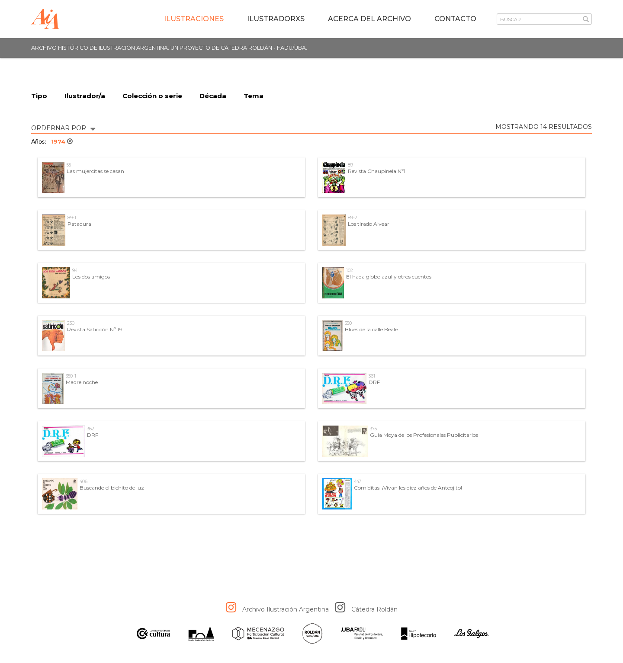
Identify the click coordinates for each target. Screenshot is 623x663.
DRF (374, 382)
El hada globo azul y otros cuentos (388, 276)
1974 (62, 141)
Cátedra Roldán (374, 609)
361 (372, 376)
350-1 (71, 376)
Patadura (79, 224)
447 (357, 481)
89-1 (71, 218)
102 (349, 270)
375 (373, 429)
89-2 (352, 218)
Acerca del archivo (369, 19)
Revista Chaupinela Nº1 (376, 171)
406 (83, 481)
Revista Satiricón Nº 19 (94, 329)
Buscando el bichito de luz (112, 487)
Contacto (455, 19)
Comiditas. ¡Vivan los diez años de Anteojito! (408, 487)
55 (69, 165)
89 (350, 165)
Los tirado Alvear (368, 224)
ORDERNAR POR (63, 127)
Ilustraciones (194, 19)
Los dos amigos (91, 276)
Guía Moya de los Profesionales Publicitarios (424, 435)
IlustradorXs (276, 19)
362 (90, 429)
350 (348, 323)
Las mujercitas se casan (95, 171)
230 (70, 323)
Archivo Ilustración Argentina (285, 609)
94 (74, 270)
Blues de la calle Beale (371, 329)
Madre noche (82, 382)
